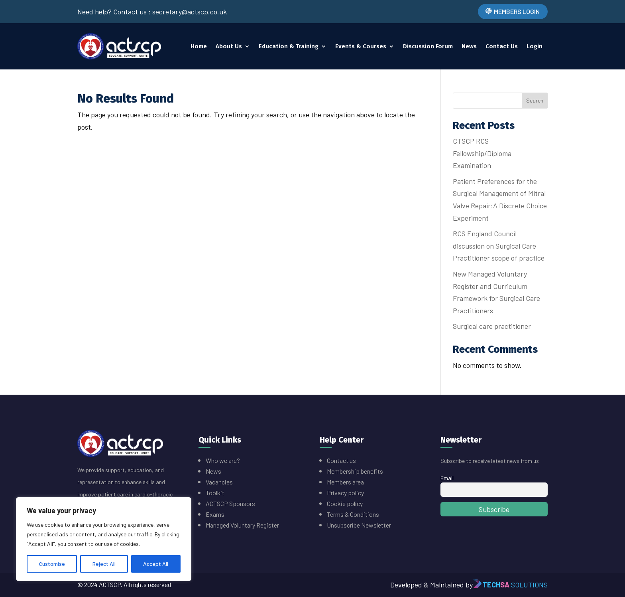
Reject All (104, 563)
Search (534, 100)
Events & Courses (360, 46)
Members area (345, 482)
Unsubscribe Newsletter (359, 525)
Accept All (155, 563)
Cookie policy (345, 503)
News (469, 46)
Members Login (517, 11)
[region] (103, 539)
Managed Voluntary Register (242, 525)
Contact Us (501, 46)
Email (447, 477)
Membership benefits (355, 471)
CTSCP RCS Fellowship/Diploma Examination (482, 153)
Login (534, 46)
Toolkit (215, 492)
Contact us (341, 460)
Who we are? (223, 460)
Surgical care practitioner (492, 326)
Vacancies (219, 482)
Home (199, 46)
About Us (229, 46)
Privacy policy (345, 492)
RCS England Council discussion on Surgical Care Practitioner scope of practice (498, 245)
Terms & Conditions (353, 514)
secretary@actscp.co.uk (189, 11)
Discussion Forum (428, 46)
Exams (215, 514)
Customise (52, 563)
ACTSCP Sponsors (230, 503)
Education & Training (288, 46)
